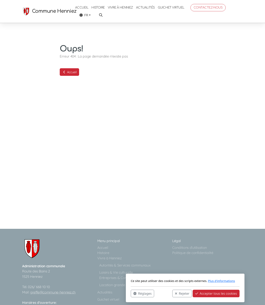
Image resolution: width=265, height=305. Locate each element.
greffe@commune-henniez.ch (53, 292)
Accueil (69, 72)
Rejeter (129, 293)
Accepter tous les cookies (163, 293)
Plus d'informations (168, 281)
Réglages (90, 293)
